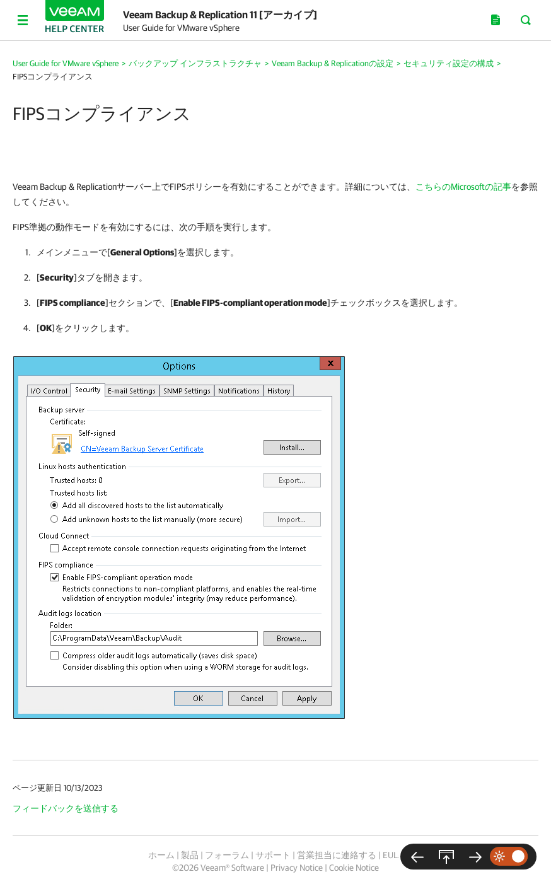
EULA (393, 855)
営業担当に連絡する (336, 855)
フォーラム (227, 855)
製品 (190, 855)
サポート (273, 855)
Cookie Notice (354, 868)
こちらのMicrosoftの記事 (463, 187)
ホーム (161, 855)
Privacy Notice (296, 868)
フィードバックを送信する (66, 808)
